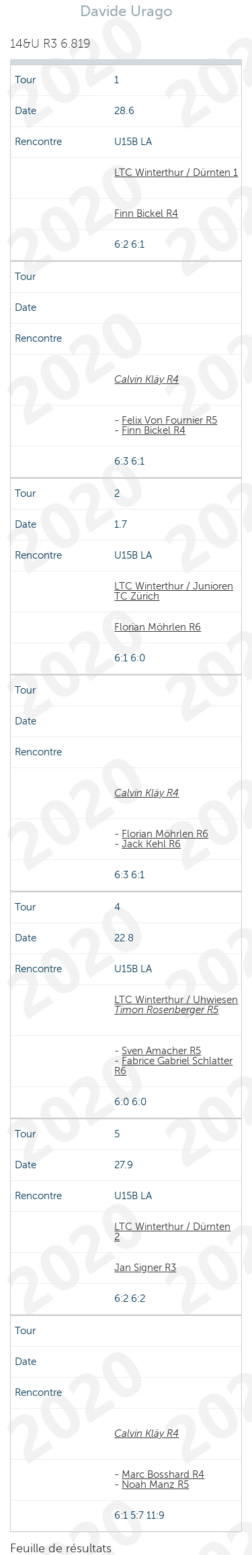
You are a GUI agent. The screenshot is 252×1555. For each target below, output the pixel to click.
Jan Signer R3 (145, 1267)
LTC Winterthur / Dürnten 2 (172, 1231)
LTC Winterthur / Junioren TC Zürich (173, 591)
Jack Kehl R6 (151, 844)
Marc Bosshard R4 (163, 1474)
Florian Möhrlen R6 (157, 627)
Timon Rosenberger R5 (166, 1009)
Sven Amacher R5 (161, 1050)
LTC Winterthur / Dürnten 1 (176, 172)
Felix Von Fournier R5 (169, 420)
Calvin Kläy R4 (146, 379)
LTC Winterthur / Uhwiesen (176, 999)
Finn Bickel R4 (146, 213)
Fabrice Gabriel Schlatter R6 (173, 1065)
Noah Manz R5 (155, 1484)
